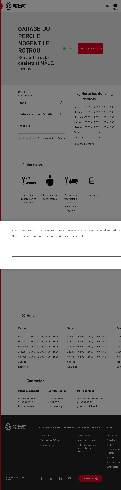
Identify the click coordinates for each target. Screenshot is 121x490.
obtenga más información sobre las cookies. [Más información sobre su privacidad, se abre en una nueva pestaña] (66, 236)
